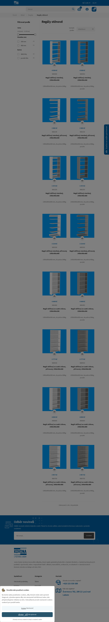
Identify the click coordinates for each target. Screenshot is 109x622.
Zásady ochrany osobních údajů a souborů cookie (27, 619)
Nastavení (27, 608)
